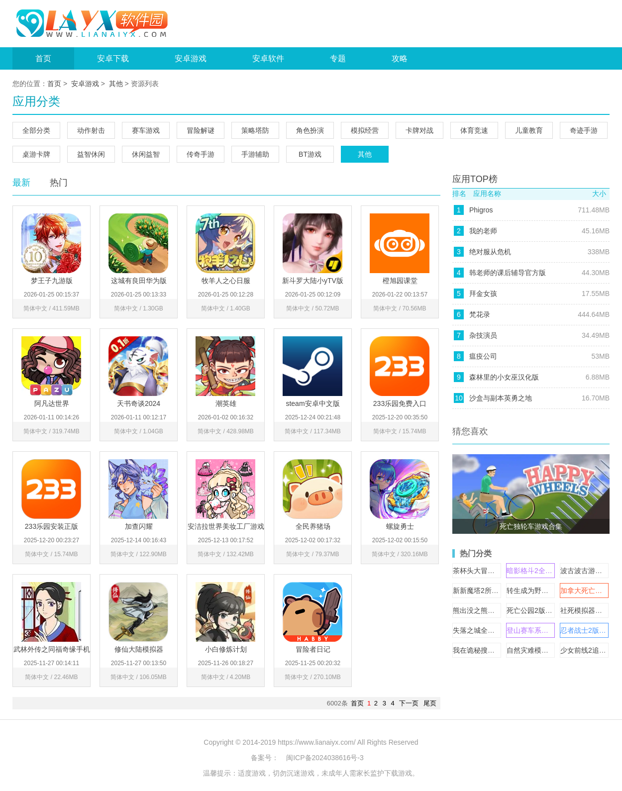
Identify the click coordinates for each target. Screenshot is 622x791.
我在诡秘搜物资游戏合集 (491, 650)
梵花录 (479, 314)
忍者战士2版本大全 (590, 630)
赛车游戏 (146, 130)
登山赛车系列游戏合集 (541, 630)
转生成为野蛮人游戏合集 (545, 590)
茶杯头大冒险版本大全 (487, 571)
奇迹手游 (584, 130)
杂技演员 (483, 335)
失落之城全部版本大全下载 (494, 630)
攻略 (400, 58)
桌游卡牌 (36, 154)
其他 (116, 84)
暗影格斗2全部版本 (536, 571)
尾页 (429, 703)
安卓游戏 (191, 58)
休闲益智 (146, 154)
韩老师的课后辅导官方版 (507, 273)
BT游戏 (310, 154)
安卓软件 (268, 58)
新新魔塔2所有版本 (483, 590)
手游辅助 (255, 154)
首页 (43, 58)
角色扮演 (310, 130)
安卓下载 (113, 58)
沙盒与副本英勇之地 (500, 398)
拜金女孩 (483, 293)
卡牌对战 (419, 130)
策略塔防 (255, 130)
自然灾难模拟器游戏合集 (545, 650)
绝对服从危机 (490, 252)
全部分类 (36, 130)
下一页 (408, 703)
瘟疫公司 (483, 356)
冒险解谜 (200, 130)
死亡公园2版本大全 (536, 610)
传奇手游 (200, 154)
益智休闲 (91, 154)
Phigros (481, 210)
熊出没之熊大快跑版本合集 (494, 610)
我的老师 (483, 231)
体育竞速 (474, 130)
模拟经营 (365, 130)
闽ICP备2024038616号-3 (325, 758)
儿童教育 (529, 130)
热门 (59, 183)
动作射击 (91, 130)
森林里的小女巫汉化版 (504, 377)
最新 (21, 183)
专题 (338, 58)
